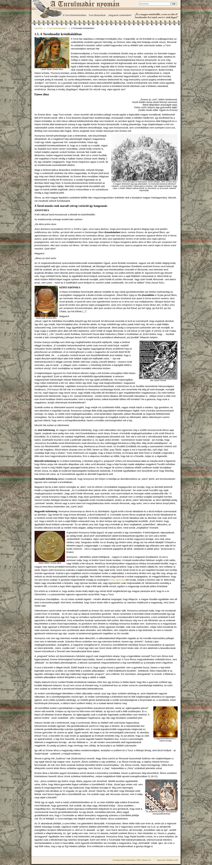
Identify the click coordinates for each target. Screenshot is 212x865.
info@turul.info (172, 860)
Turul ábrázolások (97, 15)
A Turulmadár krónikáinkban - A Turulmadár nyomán (84, 4)
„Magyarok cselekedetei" (120, 15)
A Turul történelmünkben (74, 15)
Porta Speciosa (117, 579)
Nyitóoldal (39, 28)
